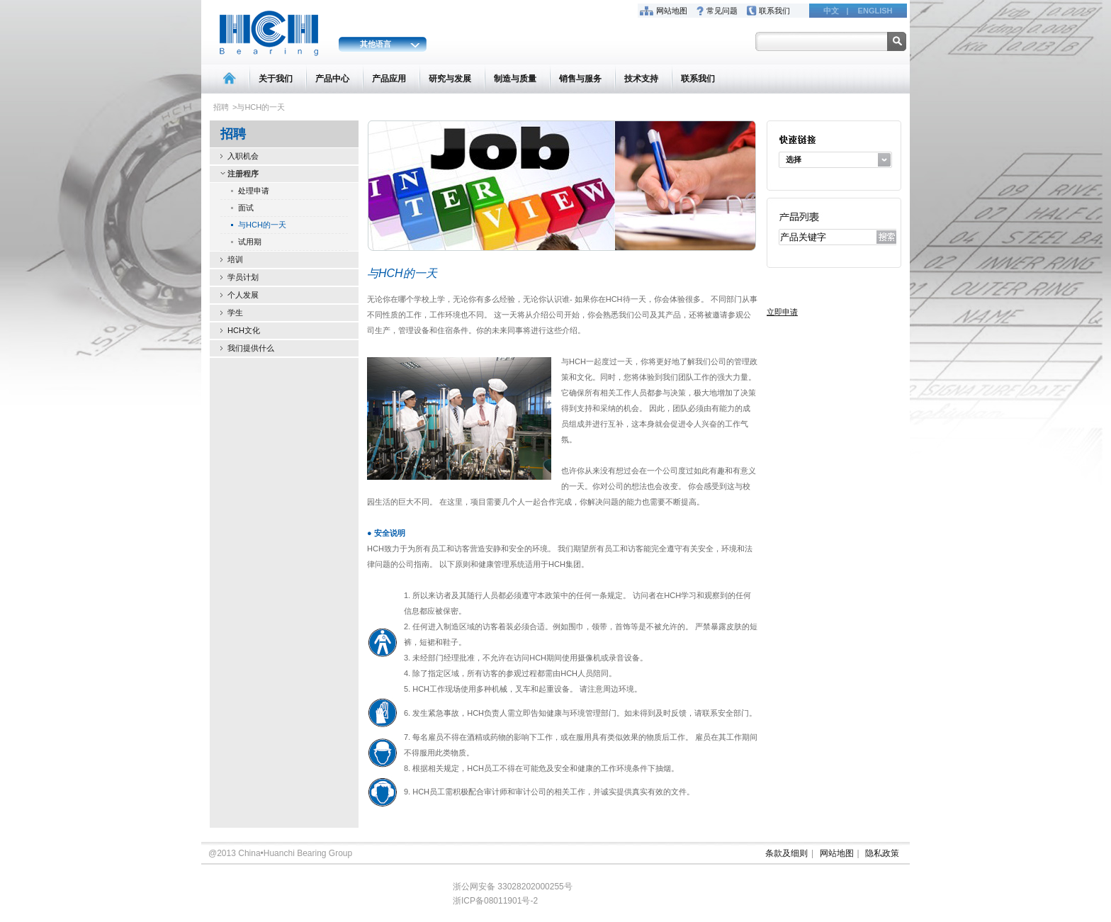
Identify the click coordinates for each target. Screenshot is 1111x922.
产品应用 (389, 79)
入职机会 (243, 156)
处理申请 (253, 190)
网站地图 (671, 10)
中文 (831, 10)
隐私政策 (882, 853)
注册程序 (243, 173)
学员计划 (243, 277)
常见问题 (722, 10)
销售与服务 (580, 79)
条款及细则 (786, 853)
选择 (793, 159)
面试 (246, 207)
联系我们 (774, 10)
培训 (235, 259)
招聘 (221, 107)
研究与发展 (450, 79)
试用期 (249, 241)
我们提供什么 (250, 348)
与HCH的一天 (262, 224)
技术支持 (641, 79)
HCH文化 (243, 330)
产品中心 (332, 79)
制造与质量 (515, 79)
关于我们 (276, 79)
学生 (235, 312)
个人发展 (243, 295)
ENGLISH (875, 10)
